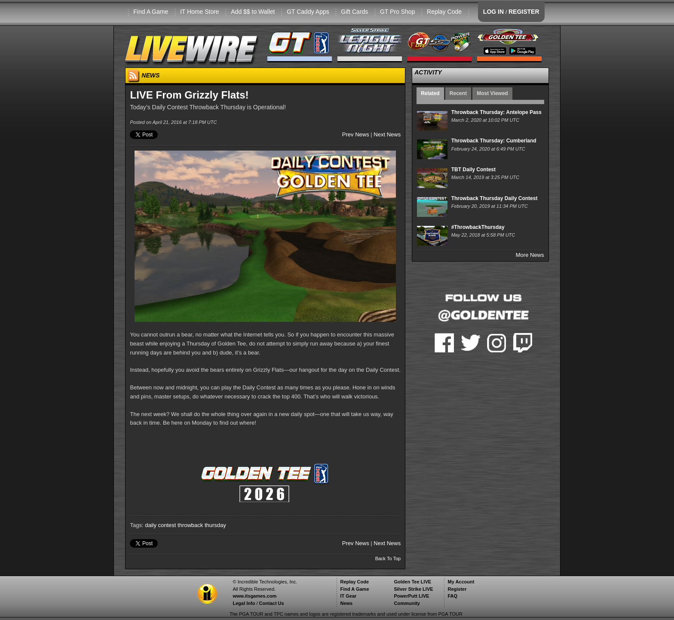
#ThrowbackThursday (478, 227)
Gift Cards (354, 11)
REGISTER (524, 11)
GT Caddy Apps (308, 11)
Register (456, 589)
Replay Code (444, 11)
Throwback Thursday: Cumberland (493, 141)
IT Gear (348, 595)
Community (407, 603)
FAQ (452, 595)
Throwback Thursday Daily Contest (494, 198)
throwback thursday (202, 525)
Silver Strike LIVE (413, 589)
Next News (387, 134)
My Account (460, 581)
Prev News (355, 134)
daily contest (160, 525)
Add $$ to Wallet (253, 11)
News (346, 603)
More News (530, 255)
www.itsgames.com (254, 595)
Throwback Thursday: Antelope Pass (496, 112)
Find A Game (150, 11)
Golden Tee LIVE (412, 581)
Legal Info (244, 603)
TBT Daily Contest (473, 170)
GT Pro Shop (397, 11)
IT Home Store (199, 11)
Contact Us (271, 603)
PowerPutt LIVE (411, 595)
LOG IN (493, 11)
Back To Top (388, 558)
